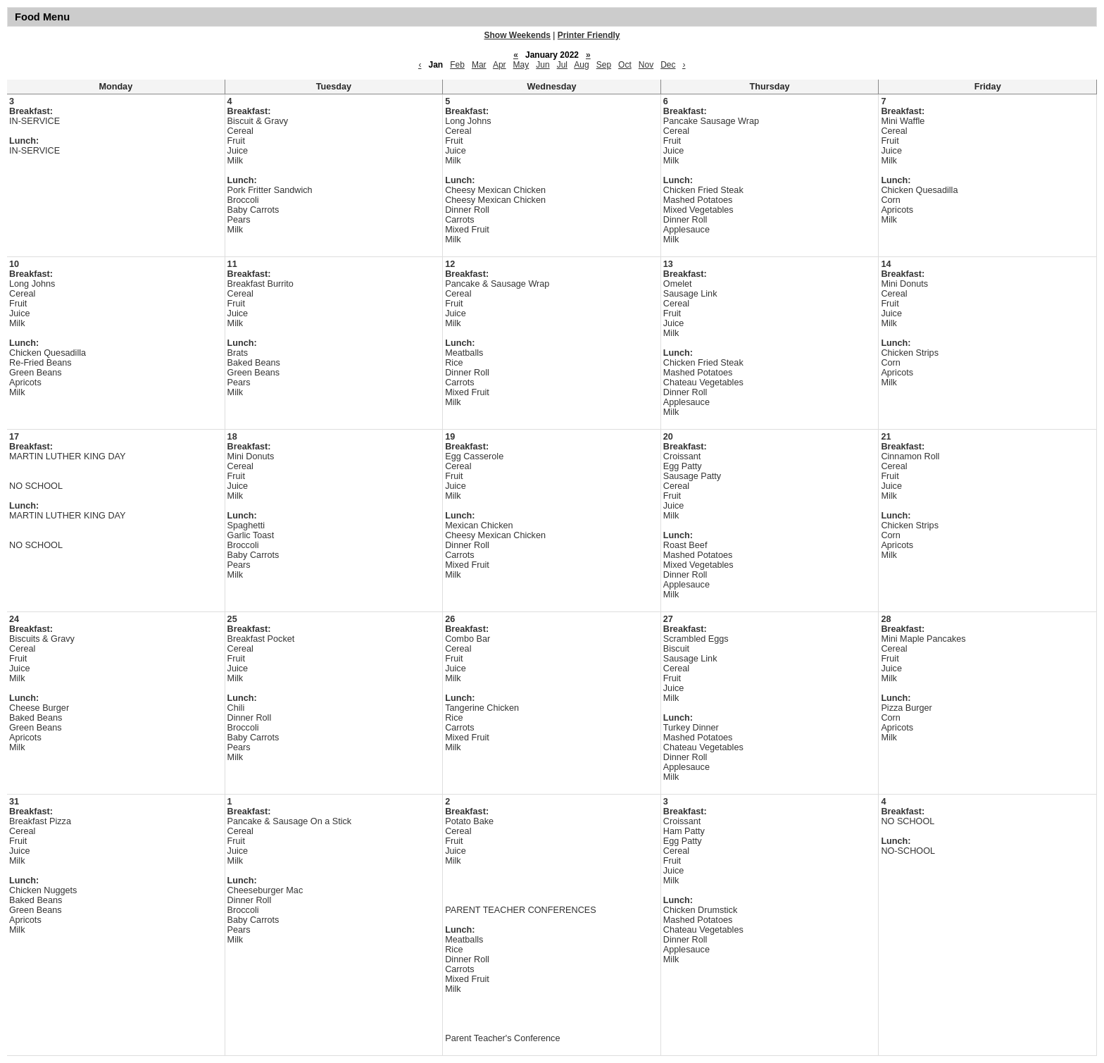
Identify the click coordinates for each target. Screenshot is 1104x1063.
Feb (457, 65)
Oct (625, 65)
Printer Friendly (589, 35)
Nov (646, 65)
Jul (562, 65)
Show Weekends (517, 35)
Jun (542, 65)
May (521, 65)
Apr (499, 65)
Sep (603, 65)
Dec (667, 65)
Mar (479, 65)
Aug (581, 65)
